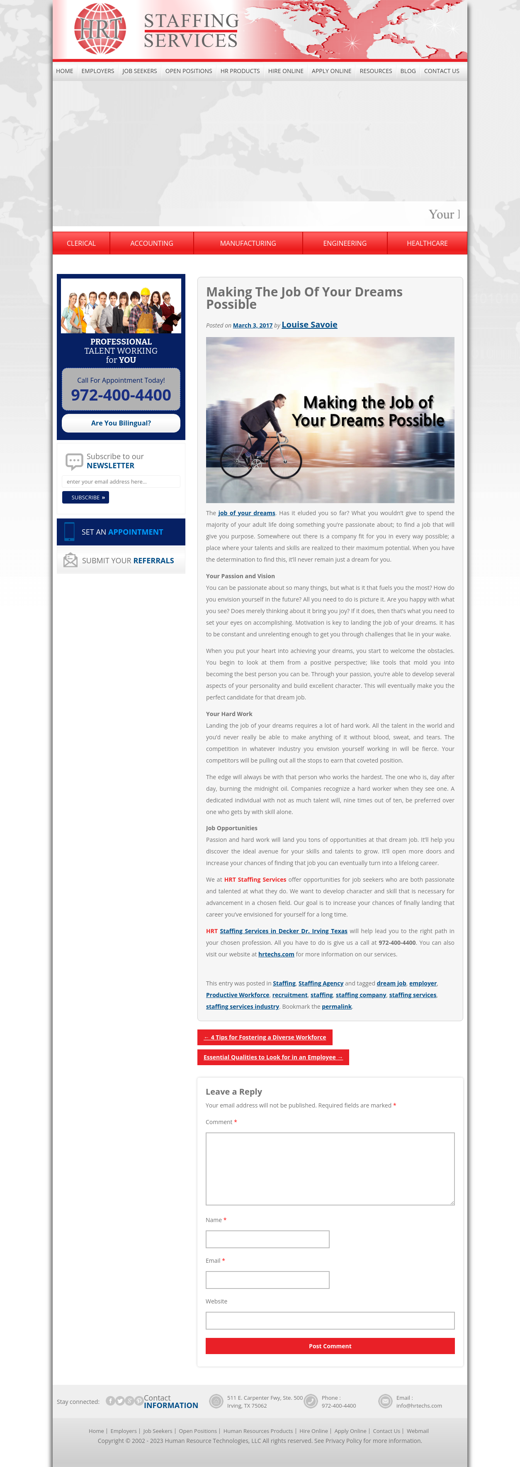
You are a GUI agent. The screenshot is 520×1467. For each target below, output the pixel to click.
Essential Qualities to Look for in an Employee (273, 1057)
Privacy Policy (344, 1441)
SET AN (122, 532)
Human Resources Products (258, 1431)
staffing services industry (242, 1006)
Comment (221, 1122)
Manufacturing (248, 243)
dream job (391, 983)
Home (64, 71)
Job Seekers (140, 71)
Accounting (151, 243)
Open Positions (188, 71)
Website (216, 1301)
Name (216, 1220)
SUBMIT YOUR (128, 560)
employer (423, 983)
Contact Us (441, 71)
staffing (322, 995)
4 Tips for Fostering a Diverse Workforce (265, 1037)
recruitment (290, 995)
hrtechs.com (276, 954)
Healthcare (427, 243)
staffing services (413, 995)
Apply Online (331, 71)
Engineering (345, 243)
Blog (408, 71)
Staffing (284, 983)
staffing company (361, 995)
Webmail (418, 1431)
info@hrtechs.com (419, 1405)
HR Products (240, 71)
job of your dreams (247, 513)
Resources (376, 71)
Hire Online (286, 71)
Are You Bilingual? (121, 423)
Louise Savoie (310, 324)
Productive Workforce (237, 995)
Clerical (81, 243)
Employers (98, 71)
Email (215, 1260)
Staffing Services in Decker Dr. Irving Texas (284, 931)
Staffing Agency (321, 983)
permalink (337, 1006)
